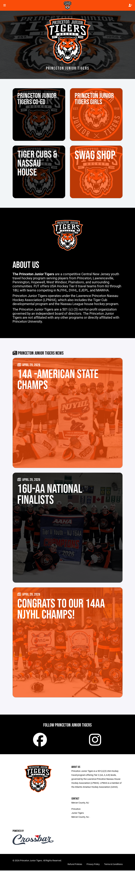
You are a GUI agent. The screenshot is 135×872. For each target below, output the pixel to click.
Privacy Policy (93, 865)
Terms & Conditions (113, 865)
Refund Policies (75, 865)
